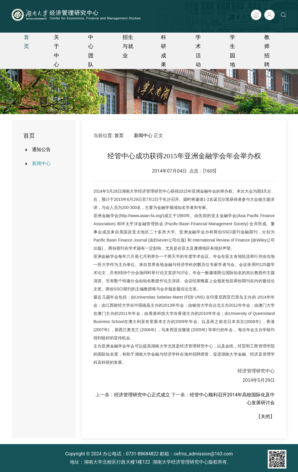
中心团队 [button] (91, 51)
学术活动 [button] (198, 51)
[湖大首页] (256, 15)
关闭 (265, 416)
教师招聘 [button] (267, 51)
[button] (283, 15)
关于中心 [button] (56, 51)
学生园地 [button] (232, 51)
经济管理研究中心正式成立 (142, 395)
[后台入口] (269, 15)
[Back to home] (77, 15)
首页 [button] (26, 41)
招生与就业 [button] (128, 46)
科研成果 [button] (163, 51)
